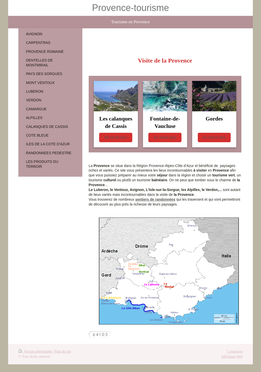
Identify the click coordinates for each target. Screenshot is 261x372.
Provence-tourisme (130, 8)
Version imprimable (35, 351)
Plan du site (63, 351)
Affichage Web (232, 356)
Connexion (235, 351)
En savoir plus (116, 137)
